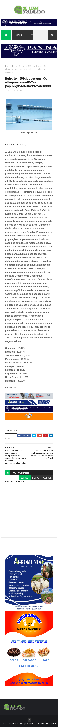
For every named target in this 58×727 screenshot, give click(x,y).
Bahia (14, 66)
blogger (25, 478)
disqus (35, 478)
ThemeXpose (18, 724)
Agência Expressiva (47, 724)
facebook (46, 478)
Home (8, 66)
